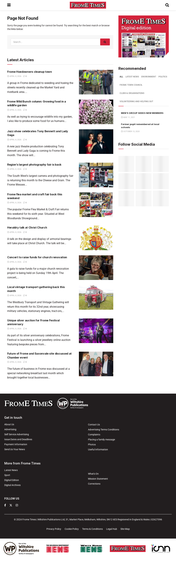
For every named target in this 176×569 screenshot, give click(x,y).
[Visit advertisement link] (143, 36)
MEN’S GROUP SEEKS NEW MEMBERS (142, 113)
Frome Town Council (131, 85)
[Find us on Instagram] (17, 505)
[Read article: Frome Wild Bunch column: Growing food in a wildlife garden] (96, 112)
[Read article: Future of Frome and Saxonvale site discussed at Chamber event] (96, 364)
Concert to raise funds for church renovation (37, 257)
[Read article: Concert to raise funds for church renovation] (96, 267)
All (121, 76)
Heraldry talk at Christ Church (27, 227)
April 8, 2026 (14, 76)
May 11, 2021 (128, 117)
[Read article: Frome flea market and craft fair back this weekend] (96, 204)
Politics (162, 76)
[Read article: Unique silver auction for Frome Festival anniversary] (96, 330)
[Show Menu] (8, 5)
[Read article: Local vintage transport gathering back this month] (96, 297)
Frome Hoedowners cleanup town (29, 71)
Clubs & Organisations (132, 93)
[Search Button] (167, 5)
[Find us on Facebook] (5, 505)
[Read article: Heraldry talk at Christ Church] (96, 238)
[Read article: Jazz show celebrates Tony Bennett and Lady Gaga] (96, 141)
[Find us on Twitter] (10, 505)
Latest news (132, 76)
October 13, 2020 (130, 131)
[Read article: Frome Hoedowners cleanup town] (96, 82)
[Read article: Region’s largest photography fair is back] (96, 175)
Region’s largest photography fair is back (34, 164)
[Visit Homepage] (88, 5)
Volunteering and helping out (136, 101)
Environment (148, 76)
